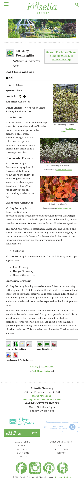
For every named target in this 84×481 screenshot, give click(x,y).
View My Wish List (61, 56)
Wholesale (23, 449)
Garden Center (23, 442)
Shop (61, 445)
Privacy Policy (63, 477)
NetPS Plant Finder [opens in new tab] (41, 371)
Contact (61, 453)
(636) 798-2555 (42, 396)
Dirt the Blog (61, 449)
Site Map (34, 366)
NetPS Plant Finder (68, 130)
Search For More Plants (61, 52)
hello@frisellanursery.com (42, 400)
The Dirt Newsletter (13, 433)
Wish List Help (61, 60)
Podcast (23, 445)
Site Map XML (47, 366)
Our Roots (23, 453)
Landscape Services (61, 442)
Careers (23, 456)
